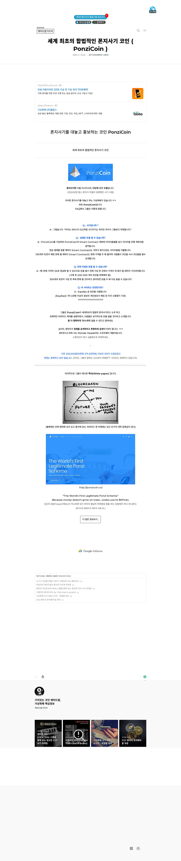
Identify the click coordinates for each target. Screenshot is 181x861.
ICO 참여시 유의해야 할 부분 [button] (132, 772)
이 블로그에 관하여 (145, 715)
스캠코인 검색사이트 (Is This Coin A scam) (56, 631)
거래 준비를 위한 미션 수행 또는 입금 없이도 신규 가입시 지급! (65, 93)
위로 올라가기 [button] (138, 848)
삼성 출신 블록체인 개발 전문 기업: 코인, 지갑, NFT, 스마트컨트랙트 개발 (70, 113)
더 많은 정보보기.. (90, 558)
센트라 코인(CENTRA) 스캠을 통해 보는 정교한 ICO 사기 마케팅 (64, 627)
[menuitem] (131, 848)
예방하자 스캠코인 (52, 615)
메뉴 (145, 30)
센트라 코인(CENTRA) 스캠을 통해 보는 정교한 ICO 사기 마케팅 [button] (48, 772)
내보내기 (42, 715)
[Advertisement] (90, 382)
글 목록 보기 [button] (131, 848)
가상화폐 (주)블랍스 (47, 109)
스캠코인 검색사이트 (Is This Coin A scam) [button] (76, 772)
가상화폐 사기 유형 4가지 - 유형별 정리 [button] (104, 772)
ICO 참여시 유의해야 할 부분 (48, 638)
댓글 (36, 715)
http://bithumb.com (47, 85)
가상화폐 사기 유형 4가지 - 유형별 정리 (52, 635)
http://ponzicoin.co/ (91, 526)
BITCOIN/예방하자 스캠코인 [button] (98, 55)
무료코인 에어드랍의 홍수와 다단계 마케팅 (53, 623)
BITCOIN (40, 615)
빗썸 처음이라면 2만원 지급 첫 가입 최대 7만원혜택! (63, 89)
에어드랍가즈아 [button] (48, 30)
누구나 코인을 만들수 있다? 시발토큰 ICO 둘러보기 (57, 620)
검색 (138, 30)
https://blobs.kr (45, 105)
